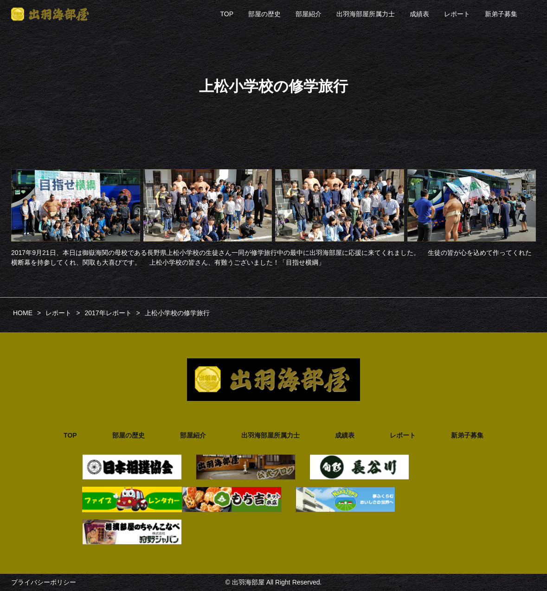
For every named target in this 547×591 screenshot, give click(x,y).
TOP (226, 14)
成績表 (419, 14)
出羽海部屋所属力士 (365, 14)
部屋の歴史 (264, 14)
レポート (457, 14)
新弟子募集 (501, 14)
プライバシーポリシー (43, 582)
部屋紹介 (309, 14)
